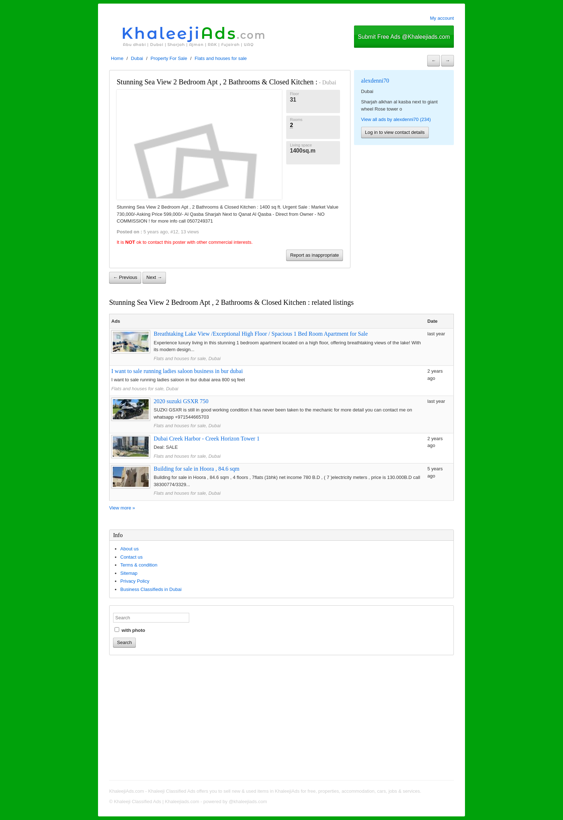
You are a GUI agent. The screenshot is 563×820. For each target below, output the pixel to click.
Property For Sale (168, 58)
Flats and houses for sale (221, 58)
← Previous (125, 277)
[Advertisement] (281, 718)
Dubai (137, 58)
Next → (154, 277)
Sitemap (129, 573)
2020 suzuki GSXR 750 (181, 401)
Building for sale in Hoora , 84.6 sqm (196, 469)
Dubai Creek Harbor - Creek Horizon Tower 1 (207, 438)
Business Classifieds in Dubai (151, 589)
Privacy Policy (134, 581)
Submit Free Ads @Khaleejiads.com (404, 37)
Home (117, 58)
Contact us (131, 557)
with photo (130, 630)
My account (442, 18)
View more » (122, 508)
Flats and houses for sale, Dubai (187, 358)
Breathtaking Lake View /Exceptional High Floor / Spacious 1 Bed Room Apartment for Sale (261, 334)
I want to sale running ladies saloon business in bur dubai (177, 371)
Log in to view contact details (395, 132)
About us (129, 548)
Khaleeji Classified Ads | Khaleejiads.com (156, 801)
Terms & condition (138, 565)
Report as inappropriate (314, 255)
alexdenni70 (375, 81)
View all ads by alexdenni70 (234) (396, 119)
